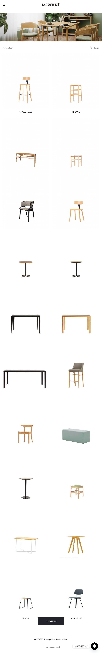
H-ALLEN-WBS (26, 112)
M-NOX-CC (76, 618)
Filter (94, 48)
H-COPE (76, 112)
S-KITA (26, 618)
